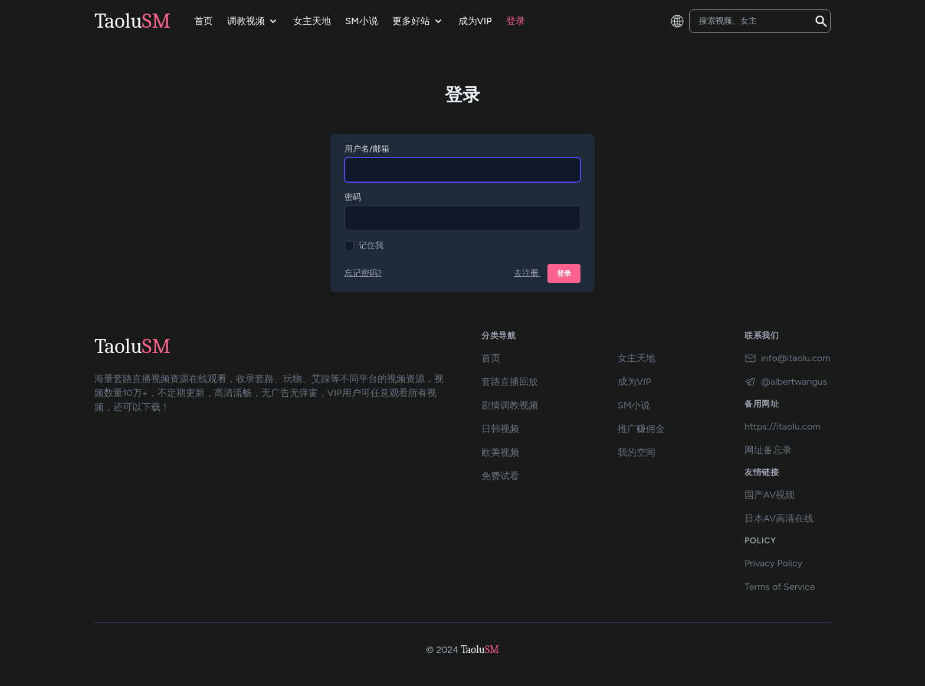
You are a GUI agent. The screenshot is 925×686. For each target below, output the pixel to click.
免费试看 (500, 475)
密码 (353, 197)
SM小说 (634, 405)
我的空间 (636, 452)
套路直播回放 (509, 381)
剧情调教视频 (509, 405)
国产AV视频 (769, 494)
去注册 (527, 273)
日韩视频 (500, 428)
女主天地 (636, 358)
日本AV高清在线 (779, 518)
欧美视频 (500, 452)
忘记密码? (363, 273)
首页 (490, 358)
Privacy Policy (773, 563)
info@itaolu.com (787, 358)
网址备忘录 (768, 450)
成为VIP (634, 381)
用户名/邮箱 (367, 149)
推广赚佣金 (641, 428)
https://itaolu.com (782, 426)
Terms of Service (779, 586)
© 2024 (442, 649)
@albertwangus (785, 382)
